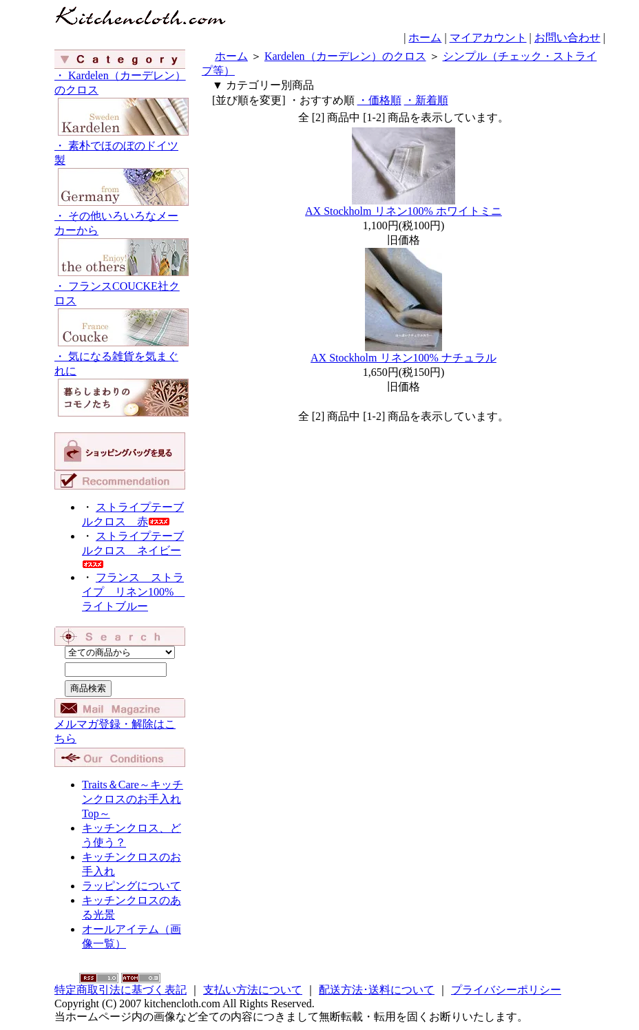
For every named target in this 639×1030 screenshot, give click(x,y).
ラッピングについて (131, 886)
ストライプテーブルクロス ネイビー (133, 549)
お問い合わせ (567, 37)
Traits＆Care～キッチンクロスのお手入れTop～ (132, 799)
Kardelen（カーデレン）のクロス (345, 56)
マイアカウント (488, 37)
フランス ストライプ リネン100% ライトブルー (133, 591)
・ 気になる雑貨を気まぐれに (121, 385)
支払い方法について (252, 990)
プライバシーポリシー (506, 990)
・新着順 (426, 100)
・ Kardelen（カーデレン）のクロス (121, 104)
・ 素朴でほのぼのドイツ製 (121, 174)
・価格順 (379, 100)
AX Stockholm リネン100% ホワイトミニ (403, 211)
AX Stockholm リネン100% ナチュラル (403, 358)
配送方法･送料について (376, 990)
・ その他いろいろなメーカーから (121, 245)
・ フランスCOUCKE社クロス (121, 315)
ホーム (424, 37)
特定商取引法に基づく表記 (120, 990)
